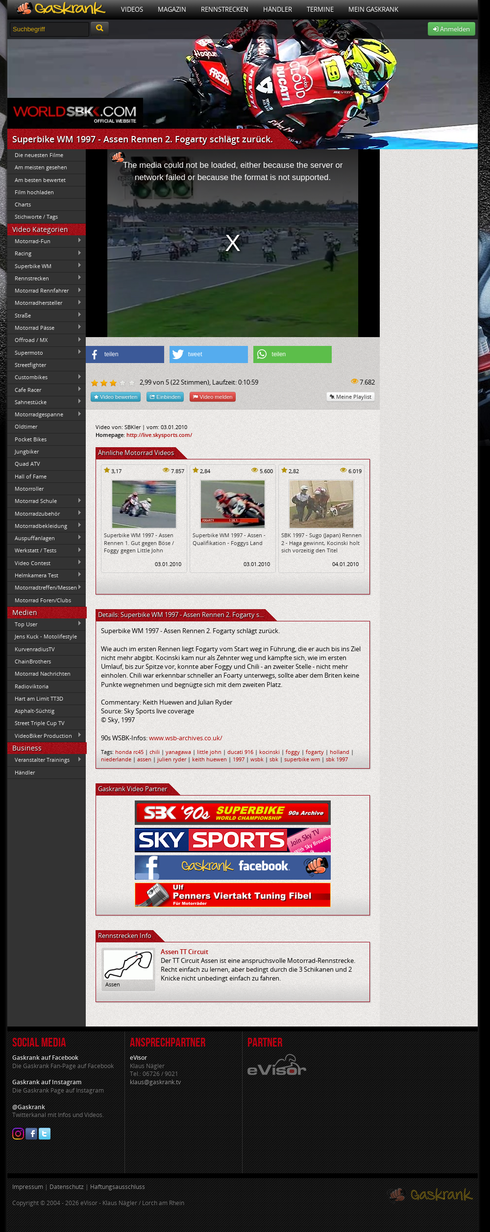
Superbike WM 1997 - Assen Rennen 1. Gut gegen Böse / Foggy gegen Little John (139, 542)
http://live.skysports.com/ (159, 434)
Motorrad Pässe (44, 327)
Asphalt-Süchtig (34, 710)
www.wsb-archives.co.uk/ (185, 737)
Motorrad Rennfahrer (44, 291)
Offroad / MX (44, 340)
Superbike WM (44, 266)
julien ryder (171, 759)
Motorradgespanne (44, 414)
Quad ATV (27, 463)
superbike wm (302, 759)
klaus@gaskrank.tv (155, 1082)
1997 (239, 759)
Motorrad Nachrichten (43, 673)
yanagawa (178, 751)
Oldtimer (26, 426)
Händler (277, 9)
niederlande (116, 759)
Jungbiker (27, 451)
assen (144, 759)
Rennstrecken (224, 9)
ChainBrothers (33, 661)
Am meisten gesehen (41, 167)
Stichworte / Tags (36, 216)
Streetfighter (30, 364)
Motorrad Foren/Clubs (43, 600)
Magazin (172, 9)
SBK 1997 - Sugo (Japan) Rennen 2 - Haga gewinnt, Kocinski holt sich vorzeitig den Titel (321, 542)
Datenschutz (66, 1187)
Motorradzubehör (44, 513)
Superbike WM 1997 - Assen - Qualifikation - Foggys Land (229, 538)
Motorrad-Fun (44, 241)
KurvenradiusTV (35, 649)
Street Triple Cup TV (40, 723)
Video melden (212, 396)
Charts (23, 204)
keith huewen (209, 759)
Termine (320, 9)
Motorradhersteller (44, 303)
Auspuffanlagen (44, 538)
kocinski (269, 751)
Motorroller (29, 488)
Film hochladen (34, 192)
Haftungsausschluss (117, 1187)
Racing (44, 253)
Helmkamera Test (44, 575)
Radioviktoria (32, 686)
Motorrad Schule (44, 501)
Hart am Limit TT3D (39, 698)
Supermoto (44, 352)
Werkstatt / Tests (44, 550)
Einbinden (165, 396)
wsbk (257, 759)
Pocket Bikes (31, 439)
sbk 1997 (337, 759)
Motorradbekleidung (44, 525)
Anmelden (451, 28)
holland (339, 751)
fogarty (315, 751)
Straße (44, 315)
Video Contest (44, 563)
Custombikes (44, 377)
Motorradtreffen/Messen (44, 588)
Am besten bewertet (40, 179)
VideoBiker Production (44, 735)
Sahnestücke (44, 402)
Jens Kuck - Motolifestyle (46, 636)
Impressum (27, 1187)
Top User (44, 624)
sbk (274, 759)
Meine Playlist (350, 396)
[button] (125, 354)
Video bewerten (115, 396)
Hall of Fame (31, 476)
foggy (293, 751)
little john (209, 751)
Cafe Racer (44, 389)
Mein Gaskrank (373, 9)
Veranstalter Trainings (44, 760)
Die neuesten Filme (39, 155)
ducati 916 (240, 751)
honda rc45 (129, 751)
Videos (132, 9)
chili (154, 751)
